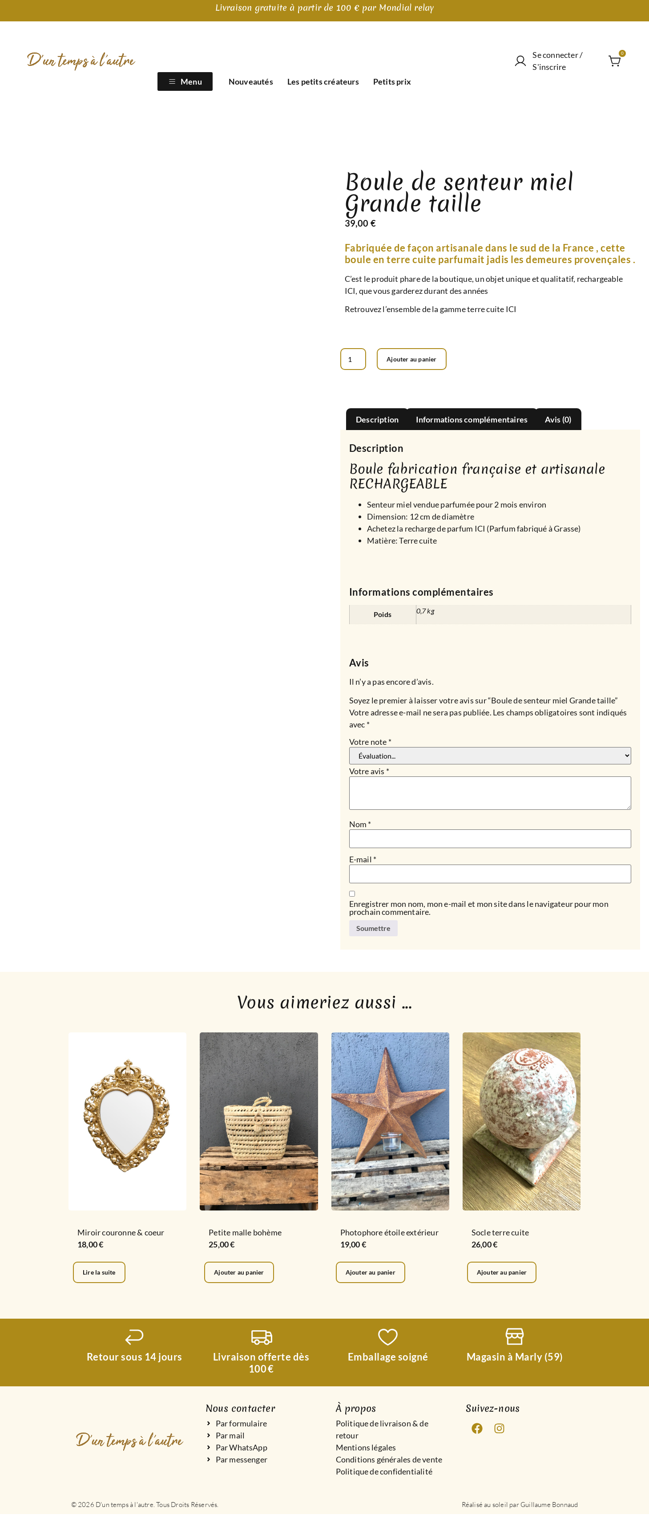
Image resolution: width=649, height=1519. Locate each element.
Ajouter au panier (421, 360)
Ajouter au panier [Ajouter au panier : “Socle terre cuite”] (508, 1276)
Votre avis (369, 772)
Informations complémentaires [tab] (472, 421)
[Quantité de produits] (354, 359)
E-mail (363, 861)
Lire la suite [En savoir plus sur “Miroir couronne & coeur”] (104, 1276)
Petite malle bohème (245, 1235)
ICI (350, 291)
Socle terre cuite (500, 1235)
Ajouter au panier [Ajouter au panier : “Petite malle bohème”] (245, 1276)
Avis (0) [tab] (558, 421)
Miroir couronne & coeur (121, 1235)
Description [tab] (377, 421)
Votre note (370, 743)
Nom (360, 825)
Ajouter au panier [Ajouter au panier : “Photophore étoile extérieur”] (377, 1276)
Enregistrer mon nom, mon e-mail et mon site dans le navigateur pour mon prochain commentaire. (479, 909)
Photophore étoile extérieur (389, 1235)
